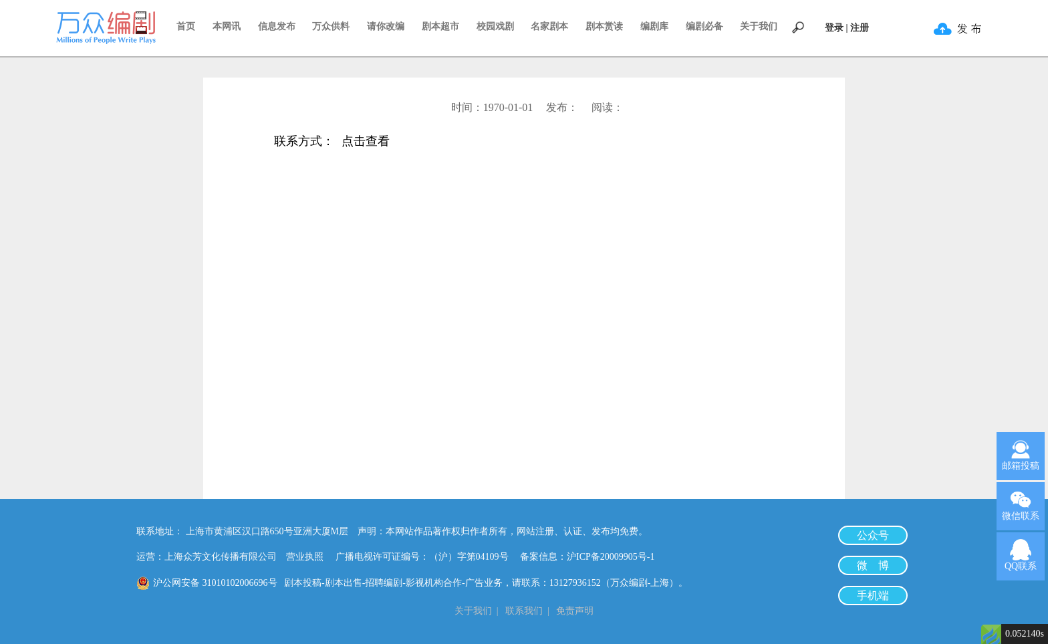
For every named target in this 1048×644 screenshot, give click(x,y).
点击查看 (366, 142)
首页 (185, 26)
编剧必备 (704, 26)
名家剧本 (549, 26)
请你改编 (385, 26)
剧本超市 (440, 26)
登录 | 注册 (847, 28)
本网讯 (227, 26)
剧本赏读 (604, 26)
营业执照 (304, 557)
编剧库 (654, 26)
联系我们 (524, 611)
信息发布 (276, 26)
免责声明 (575, 611)
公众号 (873, 535)
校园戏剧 (495, 26)
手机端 (873, 595)
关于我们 (758, 26)
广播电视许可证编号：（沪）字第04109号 (427, 557)
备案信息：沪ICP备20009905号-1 (587, 557)
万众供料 (331, 26)
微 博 (873, 565)
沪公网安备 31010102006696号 (215, 583)
